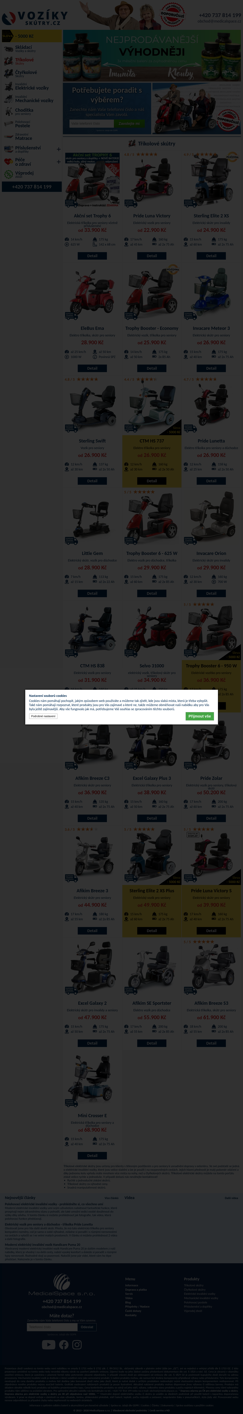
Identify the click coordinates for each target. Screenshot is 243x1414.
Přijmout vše (200, 716)
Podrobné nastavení (43, 716)
